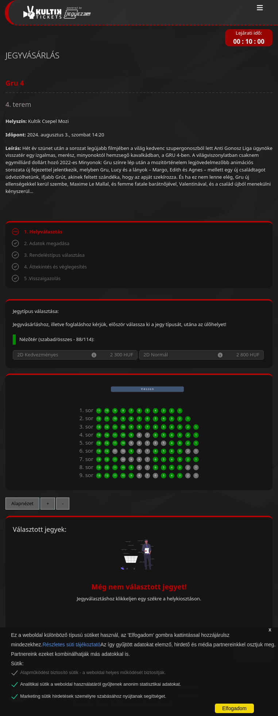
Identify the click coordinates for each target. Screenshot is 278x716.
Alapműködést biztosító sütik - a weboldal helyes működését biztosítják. (93, 672)
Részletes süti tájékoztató (71, 644)
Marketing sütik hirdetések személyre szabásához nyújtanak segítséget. (93, 696)
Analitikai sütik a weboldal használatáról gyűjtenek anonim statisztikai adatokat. (100, 684)
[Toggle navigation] (259, 8)
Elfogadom (234, 708)
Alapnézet (22, 503)
